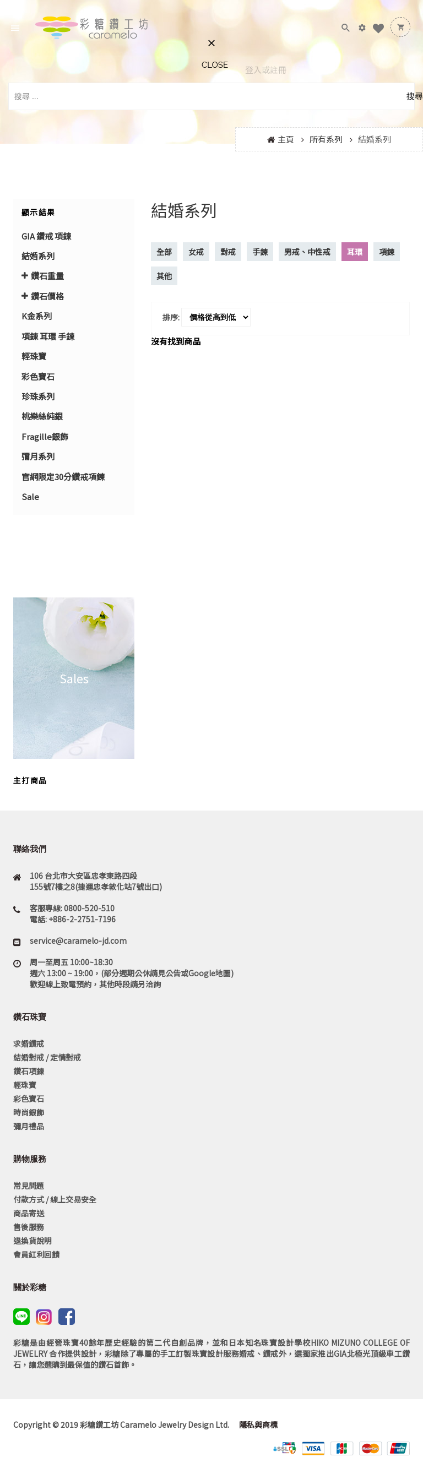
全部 (164, 251)
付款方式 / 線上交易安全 (54, 1199)
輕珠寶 (33, 356)
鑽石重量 (47, 275)
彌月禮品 (28, 1126)
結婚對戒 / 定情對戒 (47, 1057)
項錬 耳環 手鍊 (47, 336)
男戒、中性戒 (307, 251)
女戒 (196, 251)
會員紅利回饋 (36, 1254)
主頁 (286, 139)
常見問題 (28, 1185)
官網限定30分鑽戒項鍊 (63, 476)
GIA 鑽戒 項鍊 (46, 236)
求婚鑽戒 (28, 1043)
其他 (164, 275)
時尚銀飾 (28, 1112)
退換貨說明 (32, 1240)
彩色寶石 (38, 376)
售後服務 (28, 1226)
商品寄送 (28, 1213)
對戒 (228, 251)
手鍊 (260, 251)
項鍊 (386, 251)
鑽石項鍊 (28, 1070)
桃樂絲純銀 (42, 416)
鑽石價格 (47, 296)
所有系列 (326, 139)
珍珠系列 (38, 396)
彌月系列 (38, 456)
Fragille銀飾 (44, 436)
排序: (171, 317)
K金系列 (36, 316)
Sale (30, 496)
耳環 (354, 251)
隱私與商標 (257, 1424)
